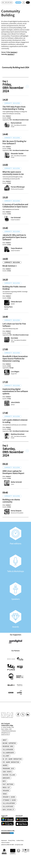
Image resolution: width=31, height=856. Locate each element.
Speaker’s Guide (9, 797)
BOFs (4, 781)
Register (18, 2)
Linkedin (28, 714)
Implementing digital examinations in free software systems (15, 391)
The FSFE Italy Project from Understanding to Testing (13, 108)
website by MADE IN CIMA (7, 844)
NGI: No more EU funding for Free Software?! (14, 142)
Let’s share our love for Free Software (14, 325)
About (5, 740)
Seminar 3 (11, 54)
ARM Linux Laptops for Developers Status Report (13, 472)
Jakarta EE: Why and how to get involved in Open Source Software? (14, 237)
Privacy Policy (11, 840)
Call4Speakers (8, 750)
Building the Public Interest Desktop (14, 287)
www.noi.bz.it (5, 735)
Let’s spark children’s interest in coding (14, 421)
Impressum (4, 840)
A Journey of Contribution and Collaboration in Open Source (15, 205)
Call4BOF (6, 756)
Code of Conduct (5, 842)
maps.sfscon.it (8, 810)
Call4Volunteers (9, 803)
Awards (15, 619)
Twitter (23, 714)
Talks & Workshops (15, 564)
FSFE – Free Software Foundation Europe (18, 119)
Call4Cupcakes (8, 806)
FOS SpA (11, 367)
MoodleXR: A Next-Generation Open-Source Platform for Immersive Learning (15, 358)
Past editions (15, 536)
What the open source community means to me (13, 173)
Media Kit (6, 788)
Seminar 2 (14, 52)
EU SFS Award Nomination (12, 759)
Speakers (15, 591)
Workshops (6, 778)
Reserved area (8, 746)
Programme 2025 (8, 769)
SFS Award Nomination (11, 762)
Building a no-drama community (11, 500)
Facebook (18, 714)
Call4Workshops (8, 753)
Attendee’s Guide (9, 800)
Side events (7, 772)
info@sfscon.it (5, 733)
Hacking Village (9, 775)
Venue (5, 794)
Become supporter (9, 743)
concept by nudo (19, 844)
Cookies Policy (20, 840)
